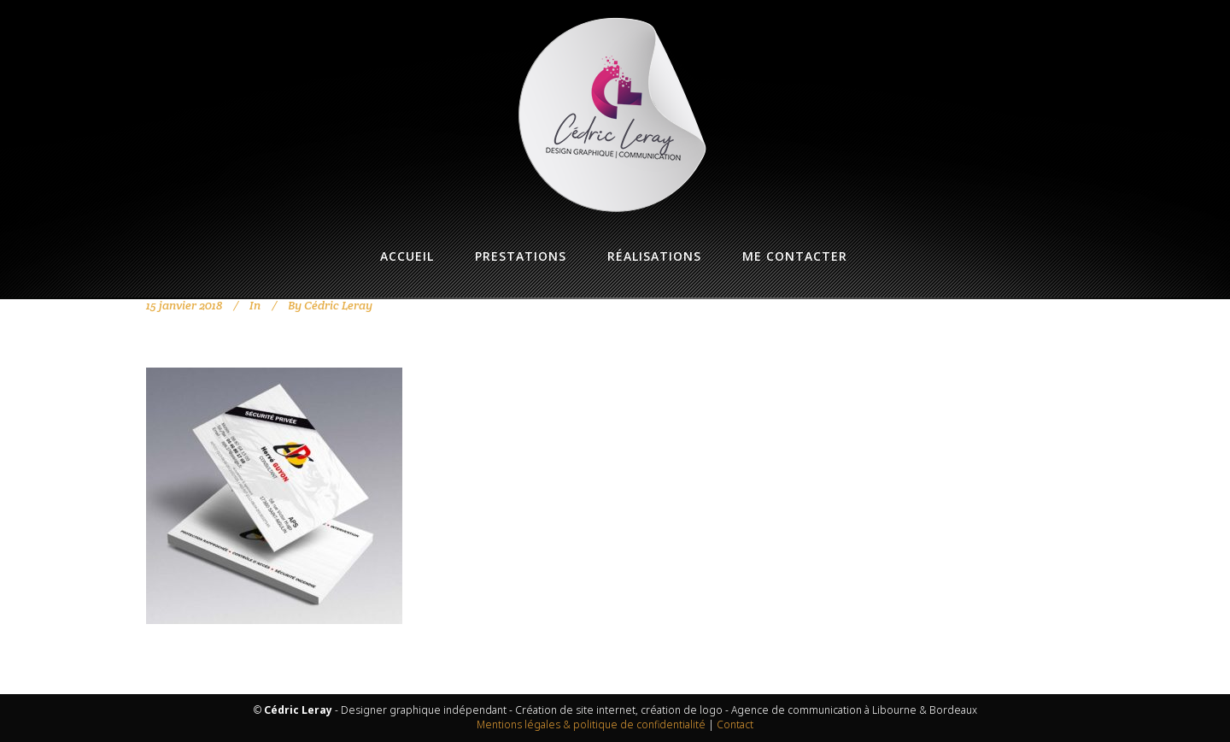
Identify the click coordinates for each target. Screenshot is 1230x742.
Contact (735, 724)
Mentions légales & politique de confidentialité (591, 724)
